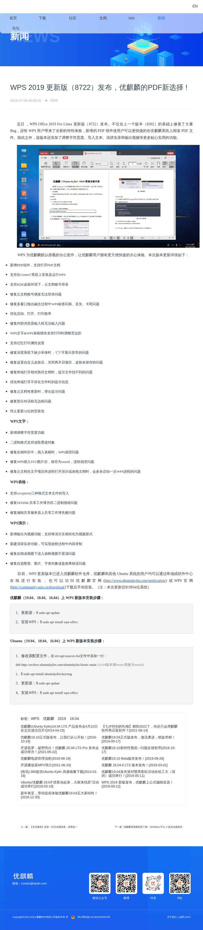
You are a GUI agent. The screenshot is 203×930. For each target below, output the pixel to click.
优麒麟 (48, 718)
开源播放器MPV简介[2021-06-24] (46, 765)
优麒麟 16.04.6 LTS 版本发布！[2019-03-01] (135, 765)
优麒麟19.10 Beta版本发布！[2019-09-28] (133, 758)
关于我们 (172, 917)
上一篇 (49, 827)
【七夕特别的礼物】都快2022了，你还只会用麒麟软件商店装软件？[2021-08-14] (140, 728)
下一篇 (148, 827)
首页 (13, 18)
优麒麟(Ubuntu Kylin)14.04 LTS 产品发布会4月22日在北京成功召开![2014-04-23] (59, 728)
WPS (35, 718)
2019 (62, 718)
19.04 (74, 718)
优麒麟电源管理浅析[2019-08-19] (45, 758)
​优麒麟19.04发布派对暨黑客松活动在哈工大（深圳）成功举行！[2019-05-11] (138, 774)
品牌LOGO (185, 917)
